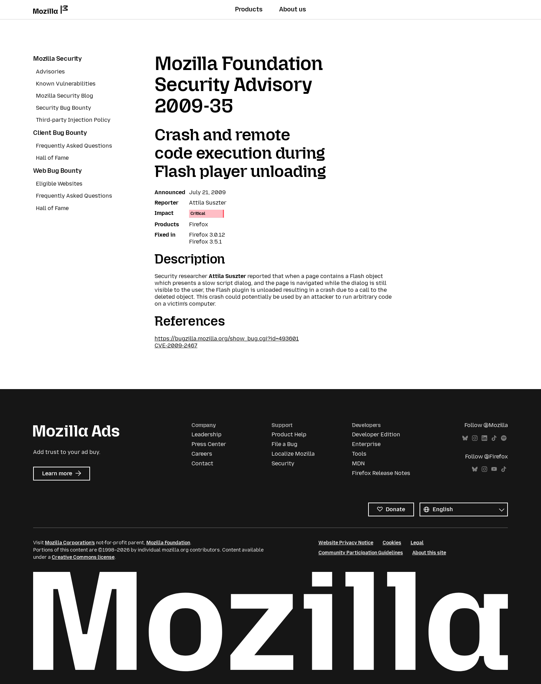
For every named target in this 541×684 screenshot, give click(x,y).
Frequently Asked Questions (74, 145)
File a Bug (284, 444)
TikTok (494, 438)
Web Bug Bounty (57, 171)
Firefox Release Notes (381, 473)
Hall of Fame (52, 158)
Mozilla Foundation (168, 543)
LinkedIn (484, 438)
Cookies (392, 543)
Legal (417, 543)
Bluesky (465, 438)
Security (283, 463)
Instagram (475, 438)
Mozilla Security (57, 58)
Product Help (289, 434)
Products (249, 9)
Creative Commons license (83, 557)
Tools (359, 453)
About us (292, 9)
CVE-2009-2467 (176, 345)
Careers (201, 453)
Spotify (504, 438)
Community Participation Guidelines (360, 553)
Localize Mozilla (293, 453)
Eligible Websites (59, 183)
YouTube (494, 469)
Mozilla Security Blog (64, 95)
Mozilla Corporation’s (70, 543)
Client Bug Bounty (60, 133)
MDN (358, 463)
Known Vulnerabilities (66, 83)
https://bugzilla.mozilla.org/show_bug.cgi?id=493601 (227, 338)
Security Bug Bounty (63, 108)
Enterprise (366, 444)
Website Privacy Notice (345, 543)
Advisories (50, 71)
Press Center (208, 444)
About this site (429, 553)
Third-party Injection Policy (73, 120)
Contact (202, 463)
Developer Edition (376, 434)
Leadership (206, 434)
